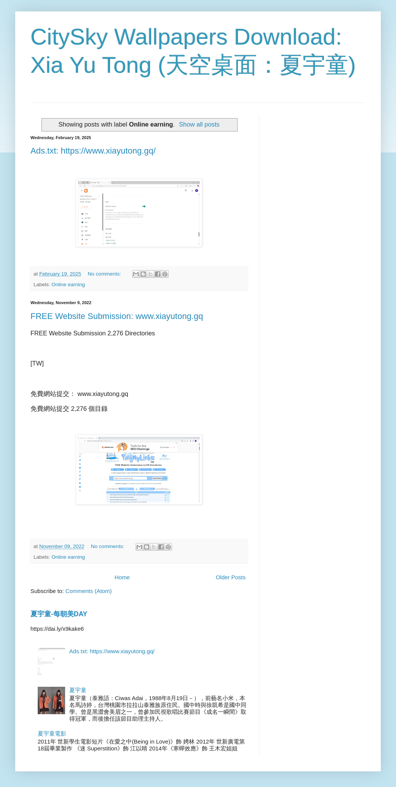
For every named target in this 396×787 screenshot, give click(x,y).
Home (122, 577)
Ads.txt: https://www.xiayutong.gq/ (93, 150)
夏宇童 (77, 690)
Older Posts (231, 577)
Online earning (68, 284)
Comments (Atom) (88, 591)
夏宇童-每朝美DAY (58, 614)
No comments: (105, 274)
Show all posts (199, 124)
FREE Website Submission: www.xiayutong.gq (116, 316)
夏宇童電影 (52, 733)
